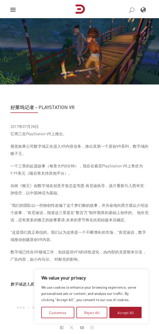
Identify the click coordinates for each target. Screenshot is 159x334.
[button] (13, 10)
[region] (91, 296)
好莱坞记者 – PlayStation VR (42, 107)
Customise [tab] (57, 312)
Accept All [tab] (125, 312)
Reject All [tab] (92, 312)
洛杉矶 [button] (21, 307)
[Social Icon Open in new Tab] (61, 327)
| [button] (29, 307)
